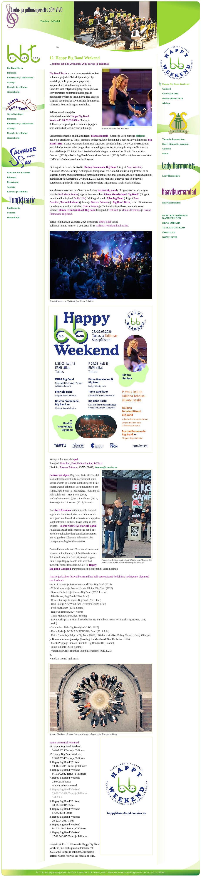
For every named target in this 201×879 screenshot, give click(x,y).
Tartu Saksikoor (15, 114)
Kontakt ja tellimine (17, 87)
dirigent (140, 135)
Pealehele (44, 21)
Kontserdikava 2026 (172, 98)
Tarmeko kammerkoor (174, 139)
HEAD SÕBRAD (171, 222)
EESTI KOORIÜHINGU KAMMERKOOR (175, 216)
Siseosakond (13, 91)
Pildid (165, 153)
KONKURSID (169, 237)
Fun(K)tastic (13, 208)
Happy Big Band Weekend (175, 84)
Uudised (11, 212)
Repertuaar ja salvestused (20, 77)
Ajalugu (11, 82)
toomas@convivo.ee (106, 467)
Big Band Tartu (15, 68)
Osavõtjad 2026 (170, 93)
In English (55, 21)
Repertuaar (13, 182)
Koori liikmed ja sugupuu (175, 144)
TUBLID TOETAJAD (173, 227)
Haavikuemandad (171, 202)
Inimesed (11, 72)
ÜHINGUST (168, 232)
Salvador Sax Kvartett (18, 172)
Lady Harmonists (171, 175)
